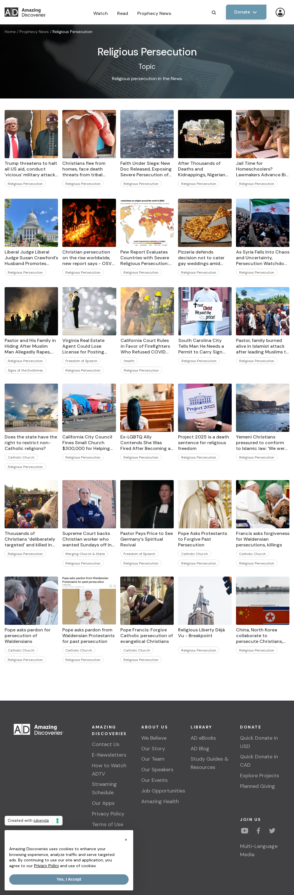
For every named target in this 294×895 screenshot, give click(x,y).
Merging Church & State (85, 554)
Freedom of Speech (81, 361)
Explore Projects (259, 775)
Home (10, 31)
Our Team (153, 758)
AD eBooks (203, 737)
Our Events (154, 780)
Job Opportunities (163, 790)
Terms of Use (107, 824)
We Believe (154, 737)
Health (129, 361)
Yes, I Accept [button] (69, 879)
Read (122, 13)
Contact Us (105, 744)
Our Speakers (157, 769)
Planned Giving (257, 786)
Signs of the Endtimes (25, 370)
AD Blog (200, 748)
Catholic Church (21, 457)
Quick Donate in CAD (259, 760)
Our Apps (103, 803)
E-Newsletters (109, 754)
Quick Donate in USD (259, 742)
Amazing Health (160, 801)
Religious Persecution (72, 31)
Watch (100, 13)
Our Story (153, 748)
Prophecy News (154, 13)
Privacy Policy (108, 813)
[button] (125, 839)
